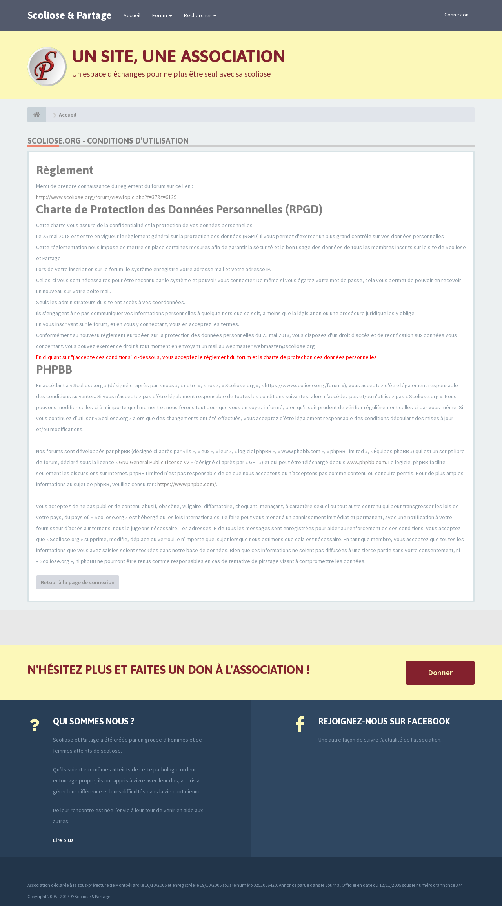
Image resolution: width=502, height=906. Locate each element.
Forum (162, 15)
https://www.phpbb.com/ (186, 484)
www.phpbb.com (366, 462)
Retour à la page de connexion (78, 582)
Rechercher (200, 15)
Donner (440, 672)
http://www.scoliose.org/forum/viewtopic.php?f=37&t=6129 (106, 197)
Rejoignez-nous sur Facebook (384, 721)
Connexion (456, 14)
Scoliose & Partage (69, 15)
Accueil (132, 15)
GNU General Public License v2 (154, 462)
